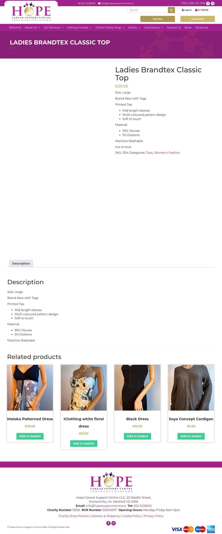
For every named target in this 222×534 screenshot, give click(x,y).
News (188, 27)
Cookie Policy (131, 516)
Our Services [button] (54, 27)
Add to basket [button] (30, 436)
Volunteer (197, 19)
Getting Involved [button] (79, 27)
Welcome (15, 27)
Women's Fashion (167, 152)
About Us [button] (32, 27)
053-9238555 (88, 3)
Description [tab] (21, 263)
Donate (157, 19)
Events (134, 27)
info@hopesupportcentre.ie (117, 3)
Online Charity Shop (110, 27)
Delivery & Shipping (105, 516)
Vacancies (201, 27)
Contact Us (174, 27)
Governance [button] (153, 27)
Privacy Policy (154, 516)
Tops (149, 152)
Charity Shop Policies (73, 516)
